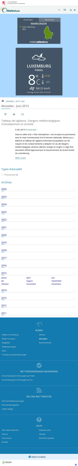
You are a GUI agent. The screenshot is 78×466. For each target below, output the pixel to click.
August (29, 280)
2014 (3, 290)
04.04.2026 (28, 20)
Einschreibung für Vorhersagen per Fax (17, 380)
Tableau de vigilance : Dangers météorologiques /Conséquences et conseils (30, 122)
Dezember (56, 284)
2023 (3, 212)
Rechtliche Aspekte (46, 438)
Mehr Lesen (20, 158)
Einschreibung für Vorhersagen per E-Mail (18, 376)
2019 (3, 242)
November (31, 284)
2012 (3, 305)
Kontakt (5, 442)
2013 (3, 297)
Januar (4, 277)
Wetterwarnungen (9, 347)
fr (59, 10)
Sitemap (42, 434)
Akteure (42, 335)
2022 (3, 219)
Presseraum (30, 129)
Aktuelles (10, 101)
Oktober (5, 284)
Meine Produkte (37, 457)
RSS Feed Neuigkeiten (10, 405)
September (57, 280)
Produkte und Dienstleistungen (14, 354)
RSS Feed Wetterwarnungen (13, 401)
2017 (3, 257)
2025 (3, 196)
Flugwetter (6, 342)
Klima (4, 351)
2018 (3, 250)
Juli (2, 280)
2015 (18, 101)
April (28, 277)
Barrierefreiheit (45, 342)
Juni (22, 101)
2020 (3, 235)
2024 (3, 204)
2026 (3, 189)
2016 (3, 265)
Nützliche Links (45, 430)
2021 (3, 227)
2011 (3, 313)
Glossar (5, 434)
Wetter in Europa (8, 339)
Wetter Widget (7, 409)
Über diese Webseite (10, 430)
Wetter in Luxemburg (10, 335)
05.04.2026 (49, 20)
